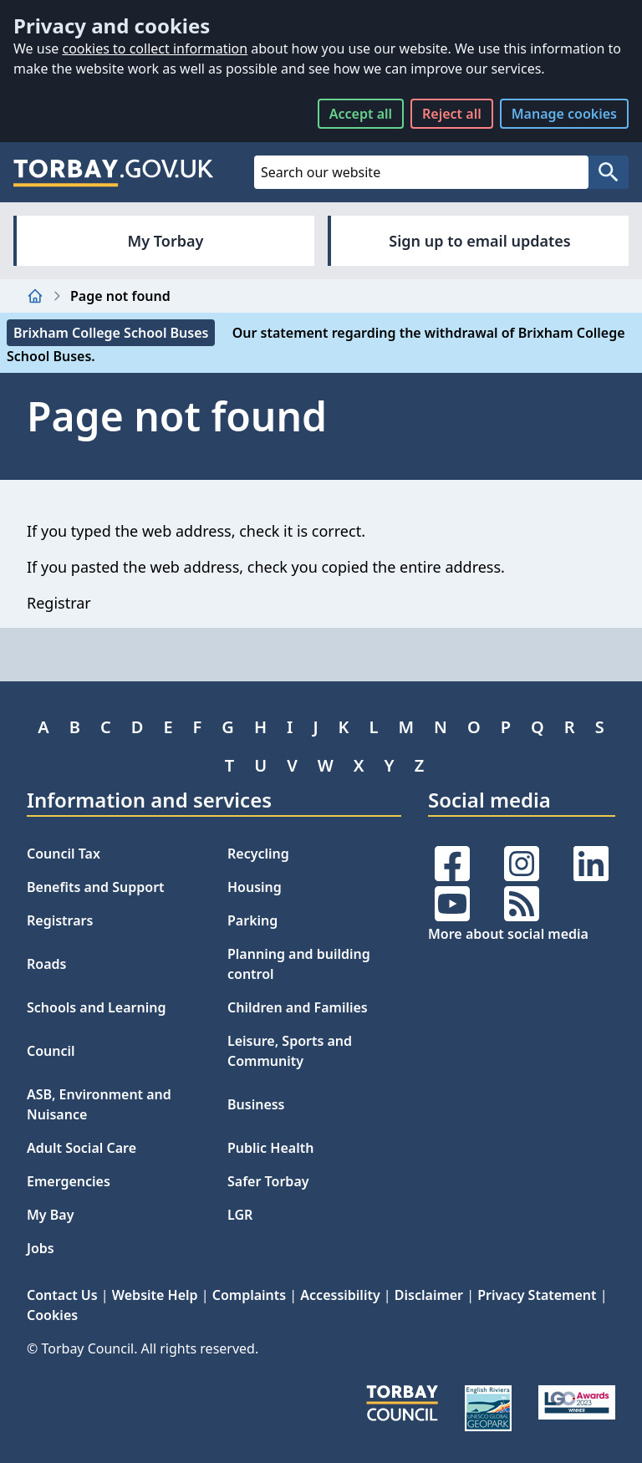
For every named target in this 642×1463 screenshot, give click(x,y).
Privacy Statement (536, 1295)
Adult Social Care (81, 1148)
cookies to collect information (154, 48)
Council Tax (63, 853)
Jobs (40, 1248)
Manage (564, 113)
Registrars (60, 920)
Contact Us (62, 1295)
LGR (239, 1215)
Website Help (155, 1295)
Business (256, 1104)
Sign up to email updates (479, 241)
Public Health (270, 1148)
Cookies (52, 1315)
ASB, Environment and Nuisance (99, 1104)
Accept (360, 113)
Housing (254, 887)
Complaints (249, 1295)
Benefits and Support (96, 887)
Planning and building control (298, 964)
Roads (46, 964)
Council (51, 1051)
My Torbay (166, 241)
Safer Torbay (268, 1181)
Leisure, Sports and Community (289, 1051)
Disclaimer (429, 1295)
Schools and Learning (96, 1007)
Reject (452, 113)
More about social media (508, 934)
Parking (252, 920)
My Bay (50, 1215)
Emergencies (68, 1181)
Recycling (258, 853)
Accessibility (340, 1295)
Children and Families (297, 1007)
